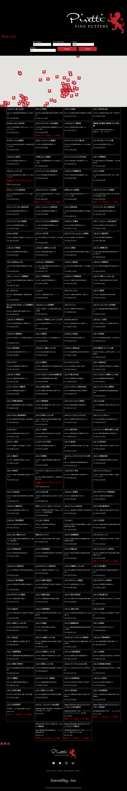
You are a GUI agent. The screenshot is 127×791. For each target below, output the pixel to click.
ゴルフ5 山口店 (98, 609)
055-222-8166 (14, 381)
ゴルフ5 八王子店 (42, 233)
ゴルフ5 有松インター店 (44, 415)
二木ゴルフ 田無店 (13, 248)
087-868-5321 (14, 630)
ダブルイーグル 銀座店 (15, 140)
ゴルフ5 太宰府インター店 (45, 652)
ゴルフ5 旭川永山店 (100, 109)
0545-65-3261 (72, 381)
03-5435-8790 (43, 178)
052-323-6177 (100, 410)
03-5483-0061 (72, 178)
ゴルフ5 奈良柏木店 (14, 549)
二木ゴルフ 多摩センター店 (46, 248)
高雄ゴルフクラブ (42, 535)
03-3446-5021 (43, 199)
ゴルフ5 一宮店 (12, 442)
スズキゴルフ (12, 429)
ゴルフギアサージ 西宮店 (102, 580)
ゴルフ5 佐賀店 (98, 652)
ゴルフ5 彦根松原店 (100, 456)
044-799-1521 (100, 257)
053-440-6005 (43, 394)
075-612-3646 (100, 527)
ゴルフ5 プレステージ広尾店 (46, 190)
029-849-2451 (43, 314)
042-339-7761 (43, 255)
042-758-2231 (100, 271)
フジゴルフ (68, 520)
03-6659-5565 (43, 166)
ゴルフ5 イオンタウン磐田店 (103, 387)
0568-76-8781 (43, 436)
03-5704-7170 (14, 214)
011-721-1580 (43, 118)
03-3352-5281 (14, 228)
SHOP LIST (71, 770)
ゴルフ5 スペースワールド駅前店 (76, 637)
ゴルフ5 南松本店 (99, 362)
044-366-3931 (72, 255)
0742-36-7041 (14, 556)
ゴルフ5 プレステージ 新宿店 (103, 190)
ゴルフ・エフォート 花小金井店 (104, 221)
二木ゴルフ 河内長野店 (15, 520)
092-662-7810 (14, 659)
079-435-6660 (72, 602)
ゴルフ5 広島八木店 (71, 609)
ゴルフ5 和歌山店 (70, 549)
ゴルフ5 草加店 (98, 334)
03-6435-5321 (14, 132)
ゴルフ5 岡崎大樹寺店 (15, 401)
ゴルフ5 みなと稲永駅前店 (16, 415)
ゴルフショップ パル (14, 171)
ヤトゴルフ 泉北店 (42, 520)
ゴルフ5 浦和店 (41, 334)
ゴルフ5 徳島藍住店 (71, 623)
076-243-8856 (14, 697)
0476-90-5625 (43, 298)
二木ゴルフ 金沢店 (100, 678)
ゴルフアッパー (70, 305)
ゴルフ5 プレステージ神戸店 (103, 549)
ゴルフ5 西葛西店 (99, 157)
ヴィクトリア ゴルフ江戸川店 (75, 157)
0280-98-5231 (72, 312)
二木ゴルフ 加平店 (13, 157)
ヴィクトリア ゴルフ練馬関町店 (47, 221)
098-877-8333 (43, 685)
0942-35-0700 (72, 659)
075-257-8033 (72, 529)
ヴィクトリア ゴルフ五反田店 (46, 171)
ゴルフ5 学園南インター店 (74, 566)
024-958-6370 (43, 697)
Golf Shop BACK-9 (71, 319)
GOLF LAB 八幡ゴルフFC (16, 535)
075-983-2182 (14, 544)
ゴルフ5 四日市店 (99, 442)
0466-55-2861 (72, 271)
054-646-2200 (14, 394)
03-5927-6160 (43, 228)
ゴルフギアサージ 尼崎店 (73, 580)
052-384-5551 (14, 422)
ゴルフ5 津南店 (41, 456)
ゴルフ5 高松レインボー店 (16, 623)
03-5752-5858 (43, 214)
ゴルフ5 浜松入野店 (43, 387)
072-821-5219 (14, 513)
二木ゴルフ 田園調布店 (72, 171)
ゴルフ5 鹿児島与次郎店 (102, 664)
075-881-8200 (72, 544)
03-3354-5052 (100, 199)
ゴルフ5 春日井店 (70, 429)
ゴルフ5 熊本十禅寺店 (15, 664)
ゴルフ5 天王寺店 (13, 492)
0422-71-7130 (72, 228)
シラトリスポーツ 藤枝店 (16, 387)
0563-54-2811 (43, 408)
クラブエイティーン (100, 535)
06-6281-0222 (72, 478)
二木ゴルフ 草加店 (71, 334)
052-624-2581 (43, 424)
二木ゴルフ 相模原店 (100, 262)
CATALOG (53, 770)
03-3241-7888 (43, 132)
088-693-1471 (72, 632)
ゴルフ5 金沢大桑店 (14, 690)
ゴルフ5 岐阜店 (69, 442)
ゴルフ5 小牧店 (41, 429)
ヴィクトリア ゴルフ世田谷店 (104, 207)
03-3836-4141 (100, 147)
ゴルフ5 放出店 (12, 470)
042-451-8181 (14, 255)
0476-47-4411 (100, 283)
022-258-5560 (100, 699)
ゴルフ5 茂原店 (98, 290)
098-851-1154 (14, 685)
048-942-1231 (72, 341)
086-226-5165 (100, 604)
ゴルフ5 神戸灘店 (99, 566)
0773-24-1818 (100, 544)
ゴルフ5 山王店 (98, 401)
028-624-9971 (14, 326)
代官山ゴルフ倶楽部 (71, 190)
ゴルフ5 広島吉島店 (43, 609)
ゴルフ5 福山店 (12, 609)
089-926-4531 (14, 644)
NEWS (65, 770)
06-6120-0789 (100, 480)
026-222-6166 (43, 369)
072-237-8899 (43, 527)
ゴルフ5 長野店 (41, 362)
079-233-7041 (43, 602)
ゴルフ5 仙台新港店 (100, 690)
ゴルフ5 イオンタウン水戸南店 (104, 305)
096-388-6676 (43, 671)
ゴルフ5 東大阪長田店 (101, 506)
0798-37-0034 (100, 587)
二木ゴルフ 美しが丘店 (15, 109)
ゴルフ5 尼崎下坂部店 (44, 580)
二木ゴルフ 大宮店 (100, 319)
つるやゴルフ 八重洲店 (72, 123)
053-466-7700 (72, 394)
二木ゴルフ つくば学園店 (45, 305)
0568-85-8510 (72, 436)
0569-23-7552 (14, 436)
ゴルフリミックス (71, 290)
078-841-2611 (100, 575)
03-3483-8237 (72, 216)
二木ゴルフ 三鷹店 (71, 221)
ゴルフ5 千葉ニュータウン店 (103, 276)
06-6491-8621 (43, 587)
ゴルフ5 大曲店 (69, 109)
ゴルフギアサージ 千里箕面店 (104, 492)
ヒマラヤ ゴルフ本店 (43, 442)
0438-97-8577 (72, 298)
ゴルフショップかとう (101, 415)
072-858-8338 (43, 515)
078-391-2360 (100, 558)
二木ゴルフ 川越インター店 (46, 348)
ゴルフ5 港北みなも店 (15, 262)
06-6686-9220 (43, 501)
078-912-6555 (14, 575)
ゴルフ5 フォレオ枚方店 (73, 506)
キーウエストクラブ (71, 362)
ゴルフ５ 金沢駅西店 (72, 678)
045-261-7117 (43, 271)
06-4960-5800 (72, 587)
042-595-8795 (14, 240)
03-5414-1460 (72, 149)
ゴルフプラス (12, 362)
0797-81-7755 (14, 602)
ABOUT (60, 770)
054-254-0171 (100, 381)
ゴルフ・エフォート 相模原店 (17, 276)
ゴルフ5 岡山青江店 (100, 594)
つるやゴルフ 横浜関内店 (45, 262)
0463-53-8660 (43, 283)
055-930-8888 (43, 381)
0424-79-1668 (100, 228)
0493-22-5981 (72, 355)
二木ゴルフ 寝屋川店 (14, 506)
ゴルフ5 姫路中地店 (43, 594)
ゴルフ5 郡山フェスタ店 (44, 690)
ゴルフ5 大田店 (98, 171)
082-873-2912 (72, 618)
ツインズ (39, 290)
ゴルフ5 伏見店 (98, 520)
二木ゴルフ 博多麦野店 (101, 637)
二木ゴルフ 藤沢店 (71, 262)
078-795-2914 (72, 575)
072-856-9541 (72, 513)
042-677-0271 (72, 240)
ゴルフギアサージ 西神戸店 (46, 566)
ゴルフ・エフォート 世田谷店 (46, 207)
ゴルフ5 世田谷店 (70, 207)
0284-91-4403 (72, 326)
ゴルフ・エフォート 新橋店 (46, 140)
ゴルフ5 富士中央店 (71, 374)
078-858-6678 (14, 589)
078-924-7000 (43, 573)
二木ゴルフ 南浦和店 (14, 334)
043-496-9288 (14, 300)
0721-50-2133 (14, 527)
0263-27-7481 (100, 369)
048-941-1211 (100, 341)
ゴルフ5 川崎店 (69, 248)
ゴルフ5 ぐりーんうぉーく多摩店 (76, 233)
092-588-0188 (100, 644)
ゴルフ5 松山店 (12, 637)
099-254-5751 (100, 673)
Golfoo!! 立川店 (12, 233)
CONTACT (78, 770)
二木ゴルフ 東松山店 (72, 348)
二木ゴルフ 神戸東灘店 (15, 580)
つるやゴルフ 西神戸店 (15, 566)
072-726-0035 (100, 499)
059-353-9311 (100, 449)
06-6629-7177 (14, 501)
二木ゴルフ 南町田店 (100, 233)
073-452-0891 (72, 558)
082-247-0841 (43, 618)
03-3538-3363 (14, 149)
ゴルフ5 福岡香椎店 (14, 652)
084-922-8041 (14, 618)
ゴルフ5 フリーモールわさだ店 (75, 664)
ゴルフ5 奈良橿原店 (43, 549)
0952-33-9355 (100, 659)
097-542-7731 (72, 673)
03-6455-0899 (72, 199)
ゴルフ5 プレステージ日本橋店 (47, 123)
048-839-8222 (43, 341)
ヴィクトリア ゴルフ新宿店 (17, 221)
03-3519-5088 (43, 147)
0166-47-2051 (100, 116)
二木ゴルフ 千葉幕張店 (72, 276)
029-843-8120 (14, 314)
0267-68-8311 (71, 369)
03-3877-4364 (100, 166)
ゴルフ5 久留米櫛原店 (72, 652)
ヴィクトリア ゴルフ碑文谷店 (17, 207)
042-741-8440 (14, 285)
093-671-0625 (72, 646)
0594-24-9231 (14, 463)
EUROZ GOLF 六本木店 (16, 123)
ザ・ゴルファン (12, 290)
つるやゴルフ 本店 (71, 470)
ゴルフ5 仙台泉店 (70, 690)
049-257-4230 (100, 357)
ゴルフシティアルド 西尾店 (74, 401)
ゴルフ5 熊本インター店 (44, 664)
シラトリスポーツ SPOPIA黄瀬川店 (49, 374)
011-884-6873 (14, 118)
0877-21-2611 (43, 630)
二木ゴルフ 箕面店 (71, 492)
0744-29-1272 (43, 556)
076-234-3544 (72, 685)
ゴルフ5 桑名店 (12, 456)
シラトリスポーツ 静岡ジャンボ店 (105, 374)
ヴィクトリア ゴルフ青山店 (74, 140)
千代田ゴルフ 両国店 (43, 157)
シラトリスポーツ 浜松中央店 (75, 387)
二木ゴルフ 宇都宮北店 (15, 319)
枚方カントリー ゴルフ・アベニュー (49, 506)
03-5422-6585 (15, 184)
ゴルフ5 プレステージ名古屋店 (47, 705)
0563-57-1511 (71, 408)
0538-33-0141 (100, 396)
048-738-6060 (14, 355)
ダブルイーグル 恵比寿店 (16, 190)
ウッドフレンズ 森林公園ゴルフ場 (105, 429)
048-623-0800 (100, 326)
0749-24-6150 (100, 463)
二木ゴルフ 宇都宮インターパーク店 (49, 319)
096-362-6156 (14, 673)
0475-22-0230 (100, 298)
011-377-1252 (71, 116)
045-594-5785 (14, 271)
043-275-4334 (72, 283)
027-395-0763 (14, 369)
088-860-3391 (100, 630)
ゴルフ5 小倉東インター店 (45, 637)
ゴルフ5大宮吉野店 (14, 705)
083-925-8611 (100, 618)
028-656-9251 (43, 328)
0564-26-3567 (14, 408)
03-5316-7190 (100, 214)
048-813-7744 (14, 343)
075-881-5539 (43, 542)
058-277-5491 (72, 451)
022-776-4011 (71, 699)
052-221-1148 (71, 422)
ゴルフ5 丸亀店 (41, 623)
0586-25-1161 (14, 449)
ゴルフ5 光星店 (41, 109)
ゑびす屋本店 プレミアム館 (103, 348)
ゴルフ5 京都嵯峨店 (71, 535)
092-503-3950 (43, 659)
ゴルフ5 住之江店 (42, 492)
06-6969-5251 (14, 480)
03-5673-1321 (14, 164)
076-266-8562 (100, 685)
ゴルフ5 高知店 (98, 623)
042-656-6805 (43, 243)
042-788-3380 (100, 240)
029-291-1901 (100, 314)
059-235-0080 (43, 465)
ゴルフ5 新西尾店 (42, 401)
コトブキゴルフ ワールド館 (103, 140)
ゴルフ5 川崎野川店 (100, 248)
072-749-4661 (72, 499)
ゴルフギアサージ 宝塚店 (16, 594)
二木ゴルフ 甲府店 (13, 374)
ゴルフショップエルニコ (102, 470)
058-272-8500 (43, 449)
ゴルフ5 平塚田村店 (43, 276)
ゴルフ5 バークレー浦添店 (45, 678)
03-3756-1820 (100, 180)
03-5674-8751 (72, 164)
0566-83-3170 (100, 422)
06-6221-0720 (44, 486)
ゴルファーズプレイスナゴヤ (75, 415)
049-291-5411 (43, 355)
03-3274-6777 (72, 130)
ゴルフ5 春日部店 (13, 348)
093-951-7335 (43, 646)
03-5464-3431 (14, 199)
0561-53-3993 (100, 436)
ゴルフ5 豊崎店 (12, 678)
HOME (48, 770)
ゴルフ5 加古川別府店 (72, 594)
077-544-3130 (72, 465)
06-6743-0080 (100, 513)
